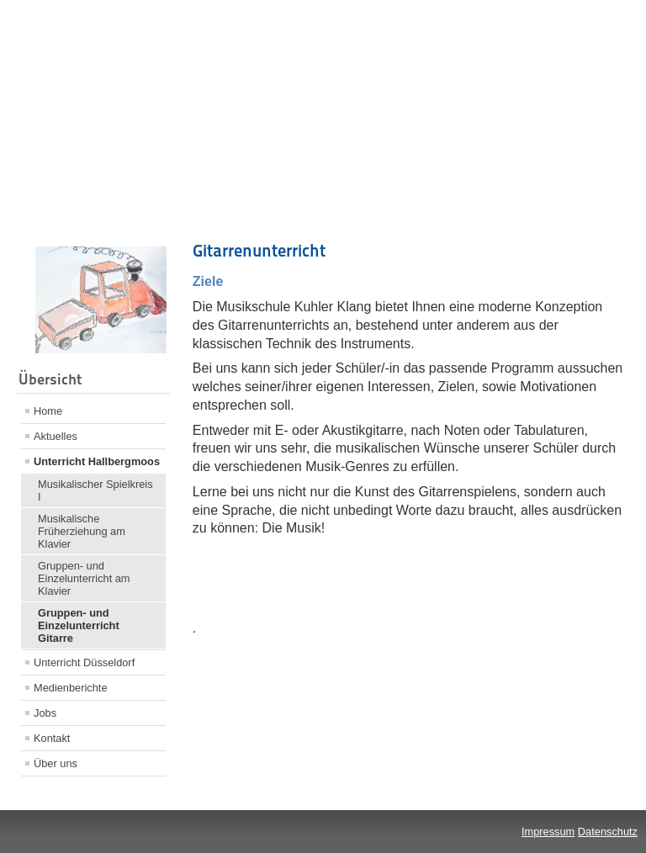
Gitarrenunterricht (259, 251)
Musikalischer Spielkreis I (95, 490)
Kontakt (52, 738)
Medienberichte (71, 687)
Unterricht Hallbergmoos (97, 461)
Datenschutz (608, 831)
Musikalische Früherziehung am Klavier (81, 531)
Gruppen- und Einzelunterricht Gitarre (78, 625)
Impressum (548, 831)
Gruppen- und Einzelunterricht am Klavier (84, 578)
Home (48, 411)
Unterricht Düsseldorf (84, 662)
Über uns (55, 763)
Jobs (45, 713)
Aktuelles (55, 436)
